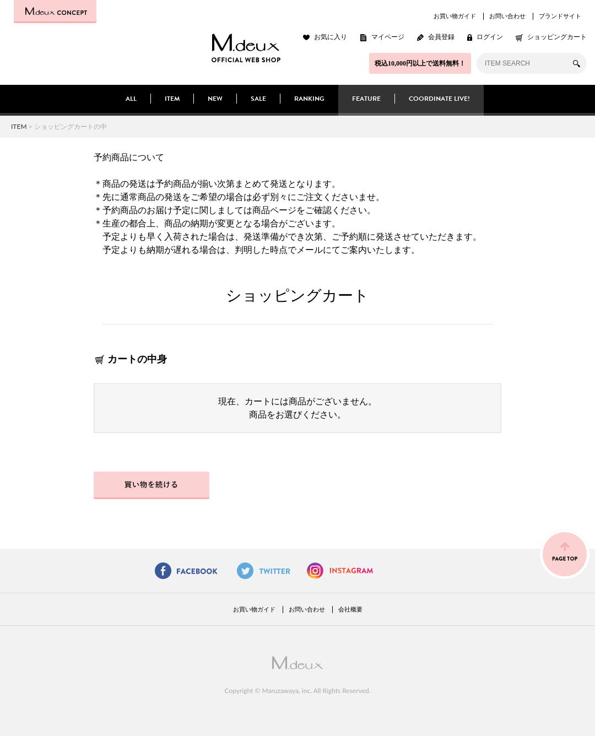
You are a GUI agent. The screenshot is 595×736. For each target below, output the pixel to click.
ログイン (490, 37)
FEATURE (366, 99)
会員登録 (441, 37)
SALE (258, 99)
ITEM (172, 99)
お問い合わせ (507, 16)
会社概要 (350, 609)
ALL (131, 99)
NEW (215, 99)
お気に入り (330, 37)
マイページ (387, 37)
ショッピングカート (557, 37)
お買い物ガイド (455, 16)
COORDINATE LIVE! (439, 99)
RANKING (309, 99)
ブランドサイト (560, 16)
